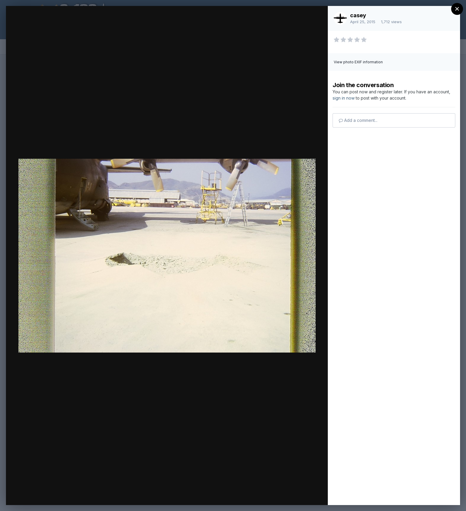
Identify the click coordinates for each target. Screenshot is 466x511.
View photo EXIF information (358, 62)
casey (358, 15)
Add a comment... (358, 120)
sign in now (344, 97)
